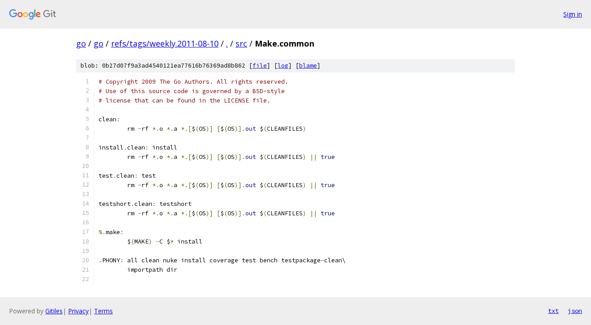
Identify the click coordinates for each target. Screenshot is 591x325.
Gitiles (54, 311)
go (81, 43)
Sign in (572, 14)
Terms (103, 311)
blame (308, 65)
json (575, 311)
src (241, 43)
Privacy (78, 311)
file (260, 65)
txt (553, 311)
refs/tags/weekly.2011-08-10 (164, 43)
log (283, 65)
